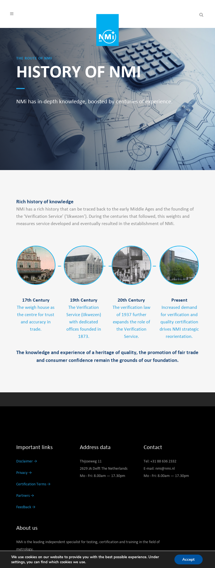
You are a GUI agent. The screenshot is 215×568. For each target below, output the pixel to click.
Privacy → (24, 473)
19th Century (83, 300)
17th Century (36, 300)
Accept (188, 559)
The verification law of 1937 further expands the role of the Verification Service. (131, 322)
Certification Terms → (33, 484)
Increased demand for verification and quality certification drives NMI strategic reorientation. (179, 322)
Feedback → (26, 507)
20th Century (131, 300)
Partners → (25, 496)
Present (179, 300)
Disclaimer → (26, 461)
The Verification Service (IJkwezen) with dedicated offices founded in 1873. (83, 322)
